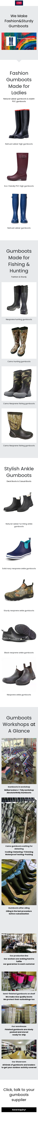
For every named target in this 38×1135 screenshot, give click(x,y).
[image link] (19, 3)
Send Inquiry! (19, 1109)
